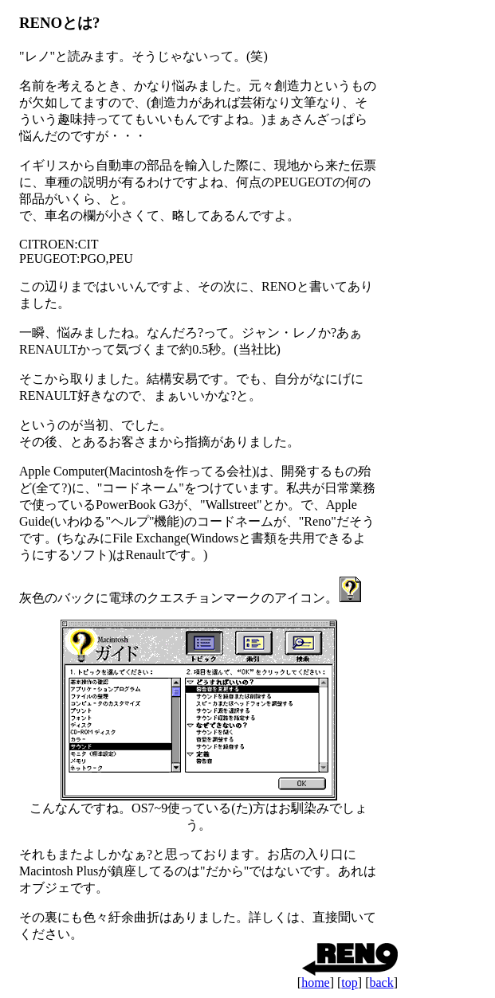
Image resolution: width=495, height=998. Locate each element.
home (315, 982)
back (381, 982)
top (349, 982)
